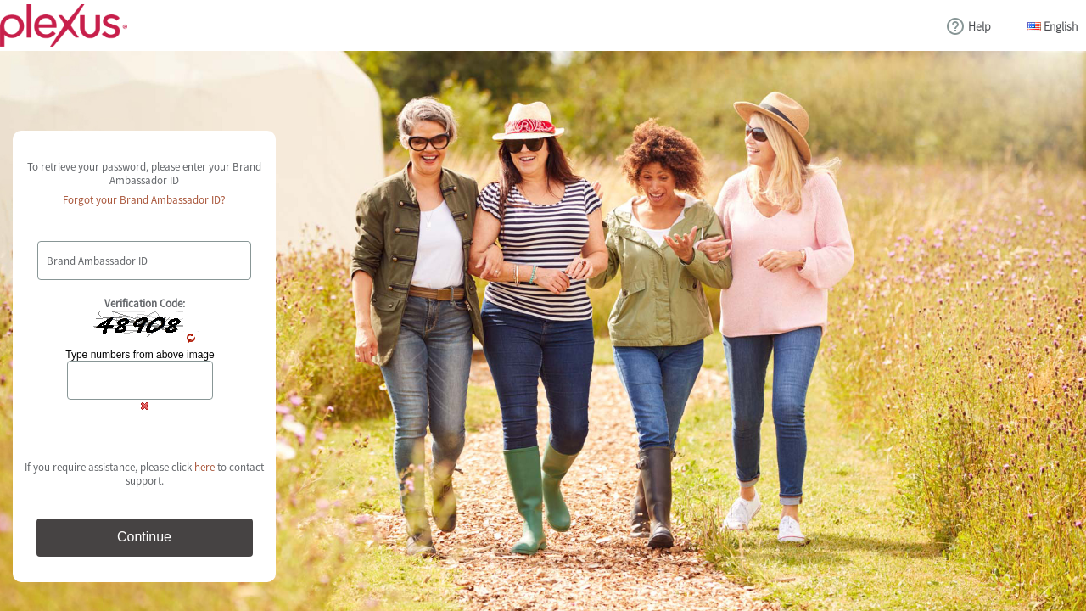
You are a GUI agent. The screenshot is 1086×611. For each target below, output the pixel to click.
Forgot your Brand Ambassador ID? (144, 200)
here (204, 467)
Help (979, 26)
